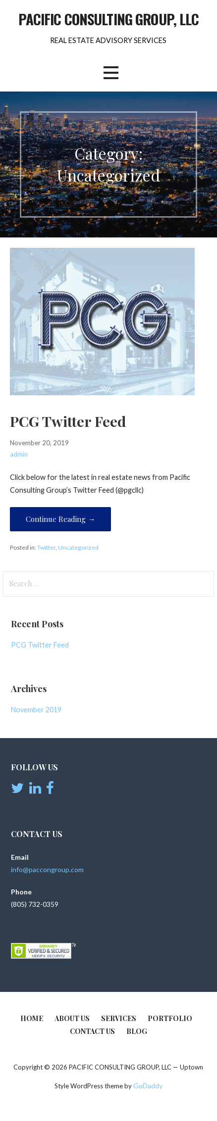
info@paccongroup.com (47, 869)
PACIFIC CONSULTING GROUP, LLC (108, 18)
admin (19, 454)
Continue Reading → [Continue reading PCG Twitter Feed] (60, 519)
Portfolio (170, 1018)
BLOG (136, 1031)
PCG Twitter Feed (68, 421)
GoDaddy (148, 1085)
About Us (72, 1018)
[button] (111, 73)
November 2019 (36, 709)
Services (118, 1018)
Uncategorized (78, 547)
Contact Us (92, 1031)
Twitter (46, 547)
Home (31, 1018)
